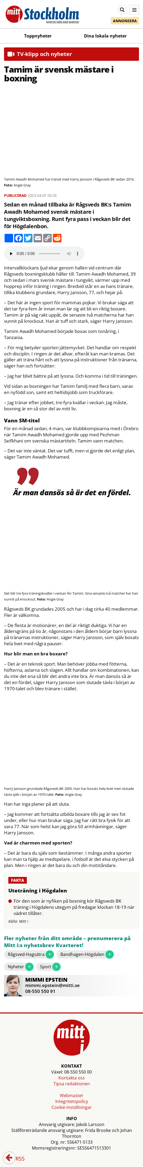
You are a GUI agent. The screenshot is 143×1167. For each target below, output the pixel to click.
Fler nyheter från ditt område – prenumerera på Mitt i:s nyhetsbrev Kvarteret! (67, 942)
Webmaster (71, 1095)
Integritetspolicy (71, 1101)
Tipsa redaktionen (71, 1084)
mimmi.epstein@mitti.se (52, 985)
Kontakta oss (71, 1078)
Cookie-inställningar (72, 1107)
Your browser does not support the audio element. (44, 253)
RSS (16, 1159)
